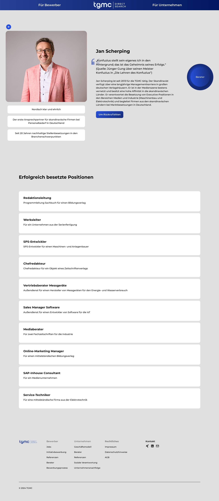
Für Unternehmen (167, 5)
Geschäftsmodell (82, 447)
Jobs (48, 447)
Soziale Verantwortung (85, 462)
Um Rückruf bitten (110, 114)
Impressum (111, 447)
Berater (50, 462)
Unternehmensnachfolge (87, 468)
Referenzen (52, 457)
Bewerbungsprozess (57, 468)
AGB (107, 457)
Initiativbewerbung (56, 452)
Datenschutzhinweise (116, 452)
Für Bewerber (49, 5)
